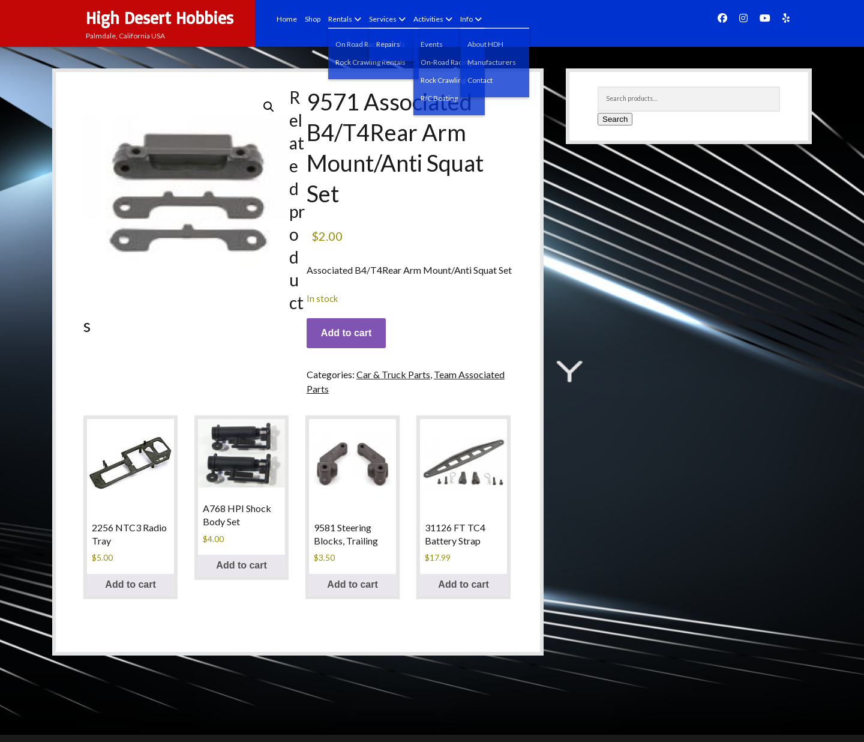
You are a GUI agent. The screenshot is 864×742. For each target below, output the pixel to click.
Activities (428, 18)
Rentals (340, 18)
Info (466, 18)
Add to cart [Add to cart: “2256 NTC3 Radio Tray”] (130, 584)
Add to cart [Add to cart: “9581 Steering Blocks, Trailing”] (352, 584)
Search (615, 119)
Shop (312, 18)
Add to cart (346, 333)
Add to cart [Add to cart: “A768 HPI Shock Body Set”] (241, 565)
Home (287, 18)
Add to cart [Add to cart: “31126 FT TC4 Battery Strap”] (463, 584)
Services (383, 18)
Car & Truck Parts (393, 374)
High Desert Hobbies (159, 17)
